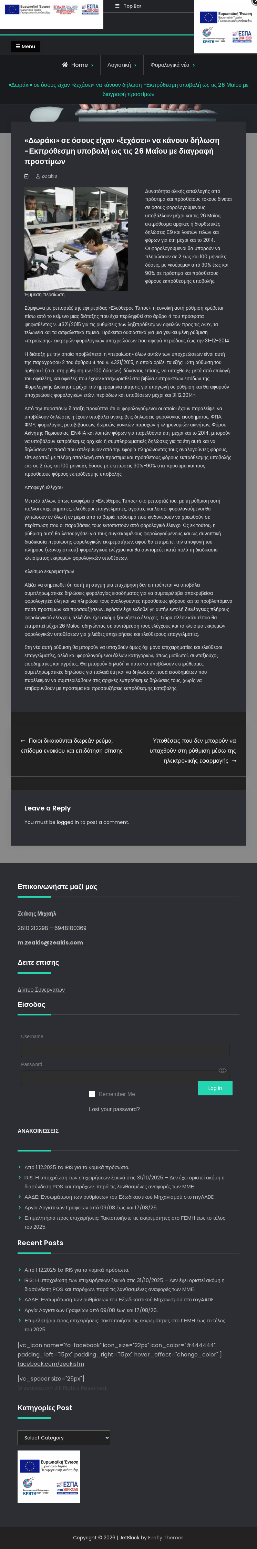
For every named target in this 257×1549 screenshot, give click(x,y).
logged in (68, 822)
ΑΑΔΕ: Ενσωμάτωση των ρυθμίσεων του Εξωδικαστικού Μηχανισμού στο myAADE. (119, 1196)
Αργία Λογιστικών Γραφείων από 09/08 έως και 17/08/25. (91, 1207)
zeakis (49, 175)
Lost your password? (114, 1109)
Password (31, 1064)
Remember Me (117, 1094)
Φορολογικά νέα (170, 65)
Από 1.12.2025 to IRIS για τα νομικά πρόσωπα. (76, 1167)
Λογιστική (119, 65)
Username (32, 1036)
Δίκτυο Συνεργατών (41, 989)
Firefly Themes (166, 1537)
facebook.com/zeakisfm (51, 1364)
